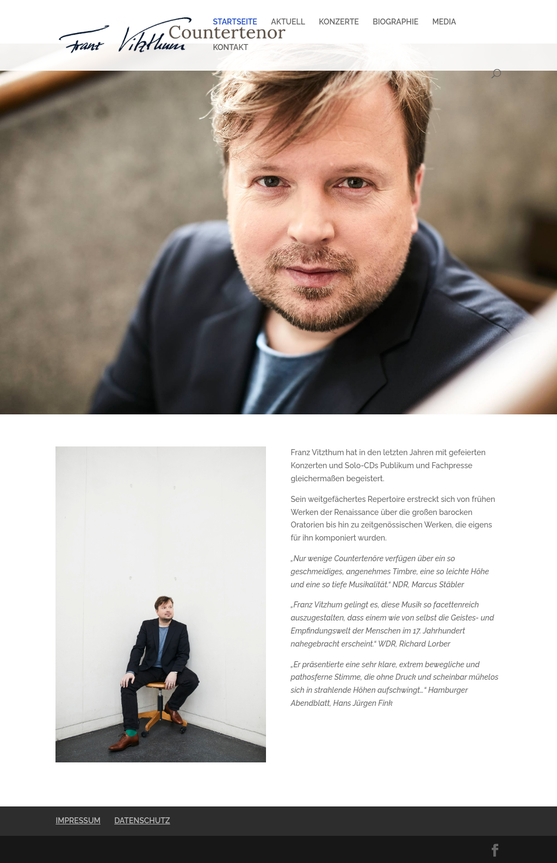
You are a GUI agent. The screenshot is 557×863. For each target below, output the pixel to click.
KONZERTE (338, 22)
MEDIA (444, 22)
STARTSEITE (235, 22)
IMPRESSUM (77, 820)
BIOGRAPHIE (395, 22)
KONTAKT (230, 48)
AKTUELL (288, 22)
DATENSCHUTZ (142, 820)
